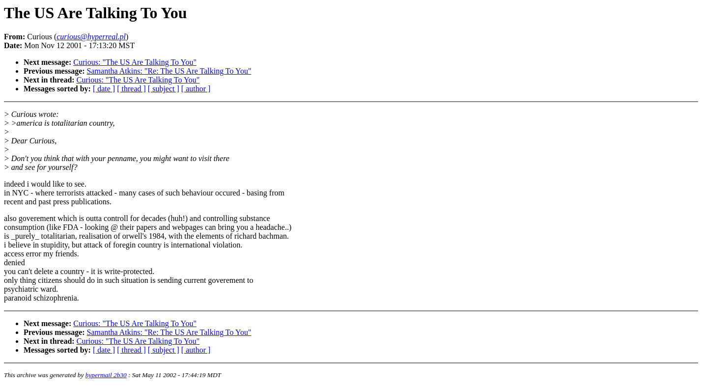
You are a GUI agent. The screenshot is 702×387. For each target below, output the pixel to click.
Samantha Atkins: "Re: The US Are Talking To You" (169, 71)
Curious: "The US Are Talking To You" (135, 62)
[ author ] (196, 88)
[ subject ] (163, 88)
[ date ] (104, 88)
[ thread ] (131, 88)
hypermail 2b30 (106, 375)
